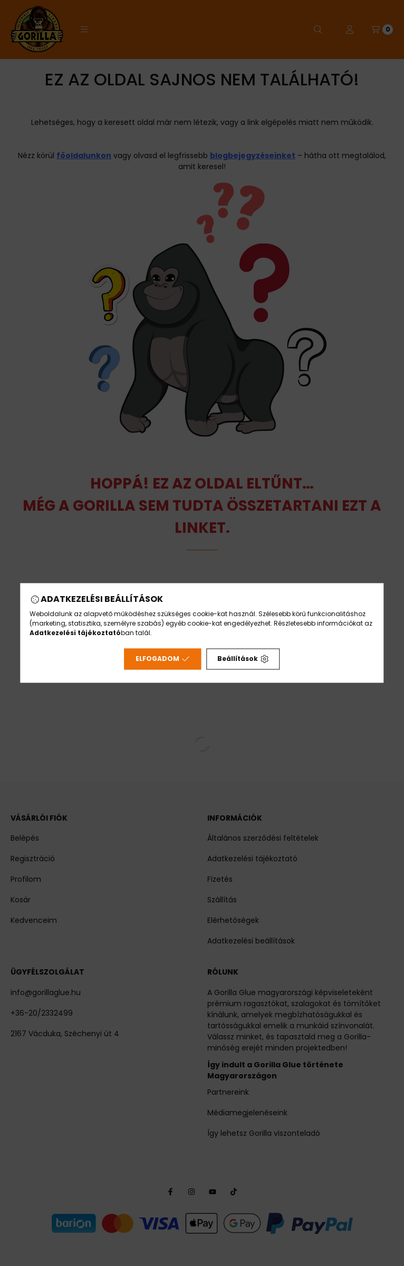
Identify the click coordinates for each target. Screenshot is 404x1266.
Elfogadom (163, 659)
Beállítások (242, 659)
